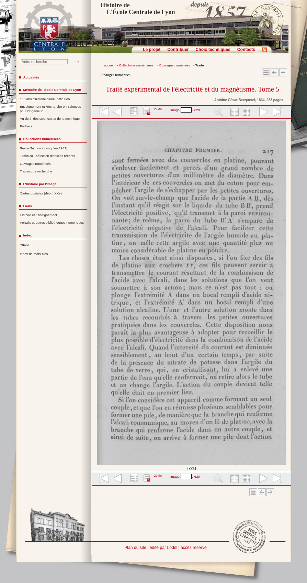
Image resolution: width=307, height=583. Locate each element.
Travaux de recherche (36, 171)
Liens (27, 206)
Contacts (246, 49)
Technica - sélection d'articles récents (47, 156)
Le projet (151, 49)
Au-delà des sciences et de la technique (50, 118)
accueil (109, 65)
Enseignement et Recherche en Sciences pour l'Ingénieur (50, 109)
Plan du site (135, 547)
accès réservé (194, 547)
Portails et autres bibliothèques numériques (52, 222)
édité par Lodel (163, 547)
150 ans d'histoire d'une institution (45, 99)
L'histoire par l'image (39, 184)
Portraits (26, 126)
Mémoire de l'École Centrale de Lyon (52, 90)
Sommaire (266, 72)
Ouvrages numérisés (175, 65)
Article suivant (283, 72)
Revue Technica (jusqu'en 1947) (43, 148)
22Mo (158, 109)
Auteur (25, 244)
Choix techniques (212, 49)
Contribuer (178, 49)
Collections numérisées (136, 65)
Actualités (31, 77)
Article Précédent (274, 72)
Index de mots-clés (34, 254)
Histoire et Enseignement (38, 215)
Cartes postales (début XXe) (41, 193)
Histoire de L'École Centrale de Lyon (137, 8)
